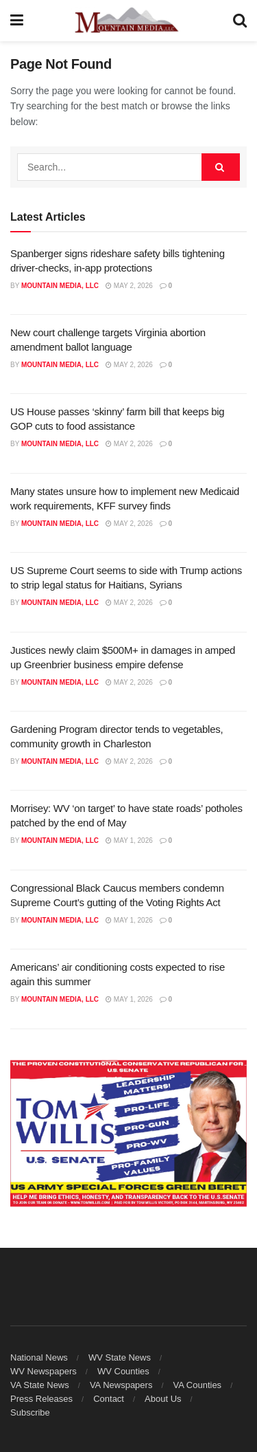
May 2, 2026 (129, 285)
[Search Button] (240, 20)
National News (39, 1357)
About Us (163, 1399)
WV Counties (123, 1371)
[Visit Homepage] (128, 20)
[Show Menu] (16, 20)
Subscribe (30, 1412)
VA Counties (197, 1385)
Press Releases (41, 1399)
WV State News (119, 1357)
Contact (108, 1399)
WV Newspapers (43, 1371)
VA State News (39, 1385)
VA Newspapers (121, 1385)
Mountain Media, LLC (60, 285)
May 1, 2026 (129, 840)
